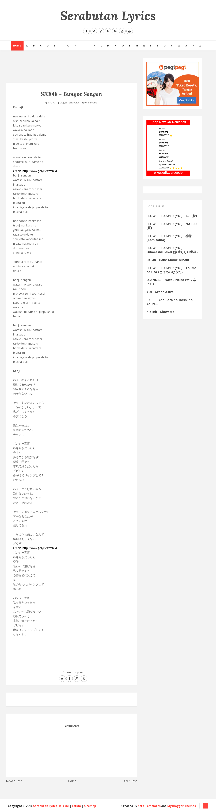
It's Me (64, 806)
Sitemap (90, 806)
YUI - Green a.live (160, 292)
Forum (76, 806)
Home (17, 45)
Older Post (130, 781)
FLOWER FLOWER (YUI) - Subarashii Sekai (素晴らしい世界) (172, 250)
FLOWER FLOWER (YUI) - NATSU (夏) (171, 226)
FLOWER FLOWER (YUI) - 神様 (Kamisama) (169, 238)
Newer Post (14, 781)
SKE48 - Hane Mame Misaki (167, 260)
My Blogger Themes (181, 806)
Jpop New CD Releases (168, 122)
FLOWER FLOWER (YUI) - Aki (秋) (171, 216)
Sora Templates (149, 806)
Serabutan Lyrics (108, 15)
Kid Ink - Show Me (160, 312)
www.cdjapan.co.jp (168, 172)
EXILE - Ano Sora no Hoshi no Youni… (169, 302)
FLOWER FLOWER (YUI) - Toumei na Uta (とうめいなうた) (172, 270)
